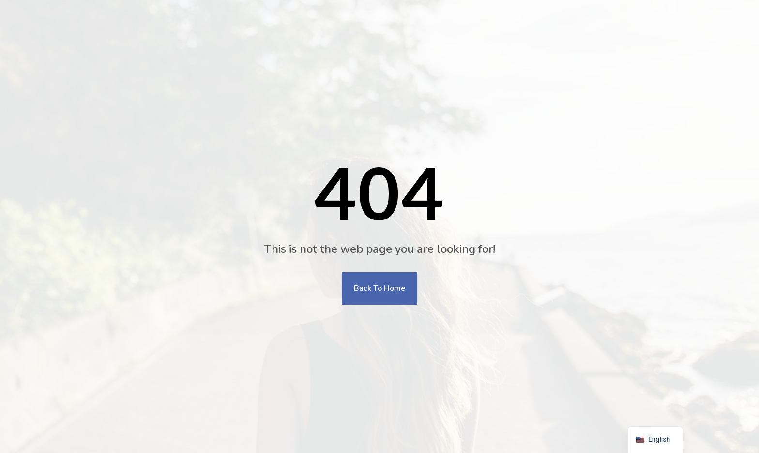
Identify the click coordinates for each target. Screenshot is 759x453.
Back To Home (379, 288)
